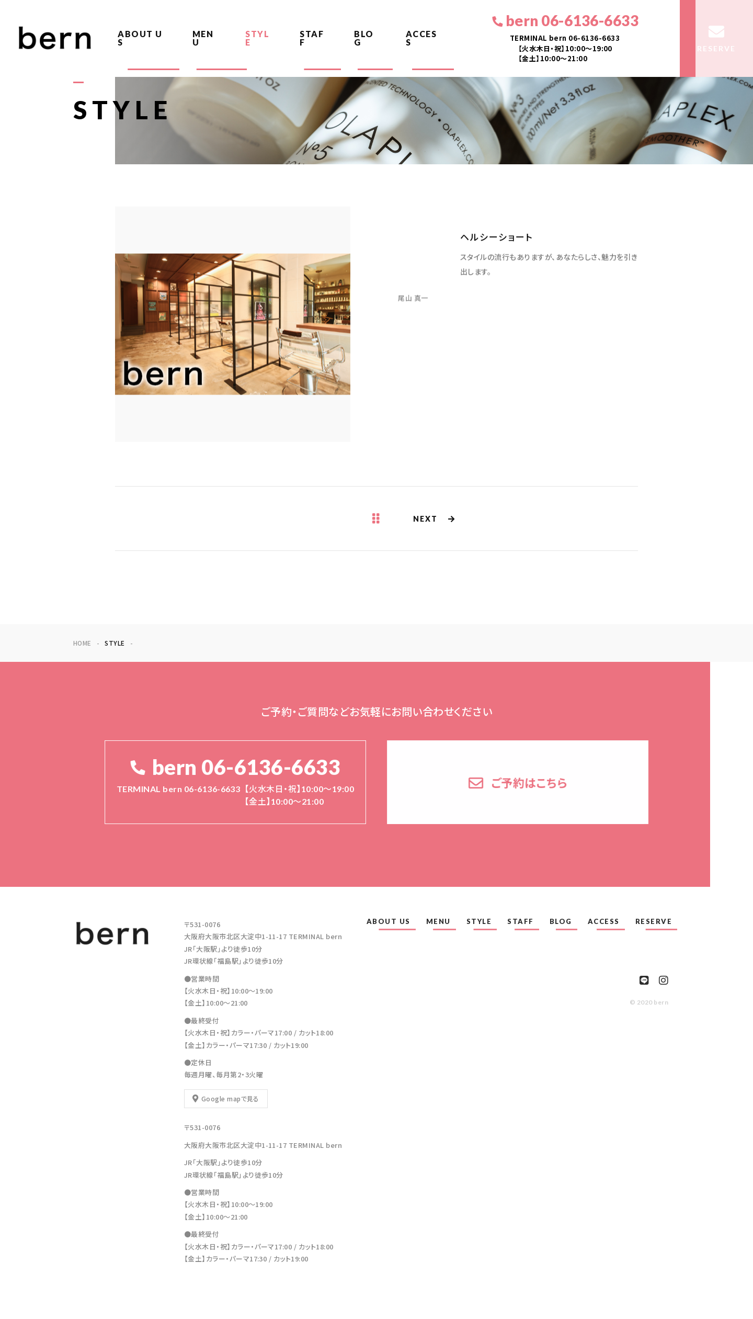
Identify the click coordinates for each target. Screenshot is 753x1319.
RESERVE (653, 921)
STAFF (312, 38)
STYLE (257, 38)
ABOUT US (140, 38)
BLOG (364, 38)
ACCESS (421, 38)
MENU (203, 38)
